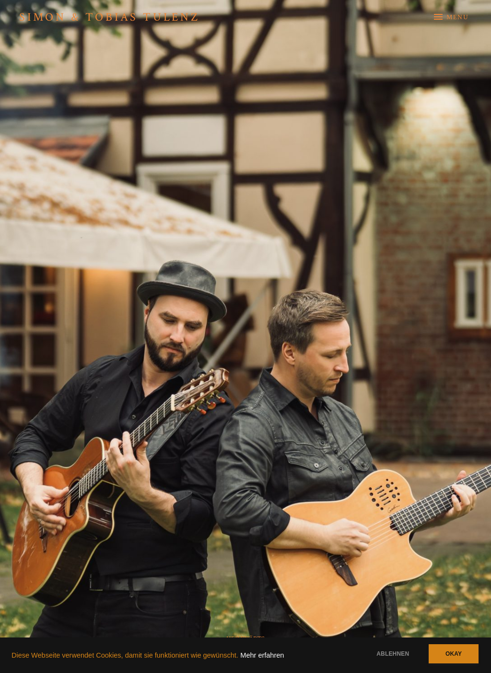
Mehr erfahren (262, 655)
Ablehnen (392, 653)
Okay (453, 653)
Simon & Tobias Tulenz (109, 17)
